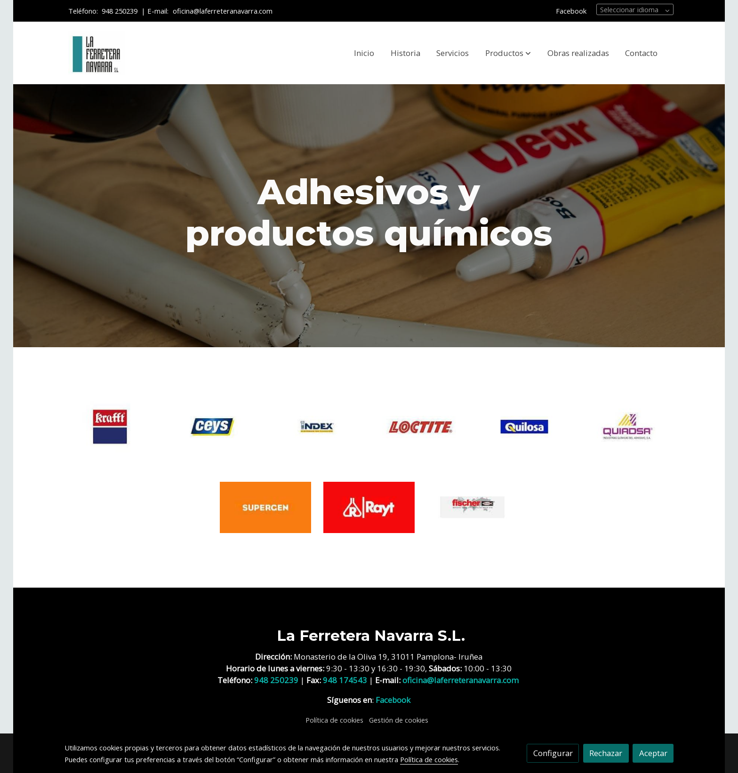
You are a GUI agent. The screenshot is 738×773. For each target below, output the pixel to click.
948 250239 (119, 11)
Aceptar (653, 753)
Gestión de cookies (398, 720)
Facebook (571, 11)
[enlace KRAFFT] (110, 426)
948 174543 (345, 680)
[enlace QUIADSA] (628, 426)
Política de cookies (334, 720)
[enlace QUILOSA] (524, 426)
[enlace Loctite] (421, 426)
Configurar (553, 753)
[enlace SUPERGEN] (266, 506)
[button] (508, 53)
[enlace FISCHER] (473, 506)
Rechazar (605, 753)
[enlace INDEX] (317, 426)
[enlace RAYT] (369, 506)
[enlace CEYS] (214, 426)
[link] (96, 53)
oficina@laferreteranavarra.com (223, 11)
